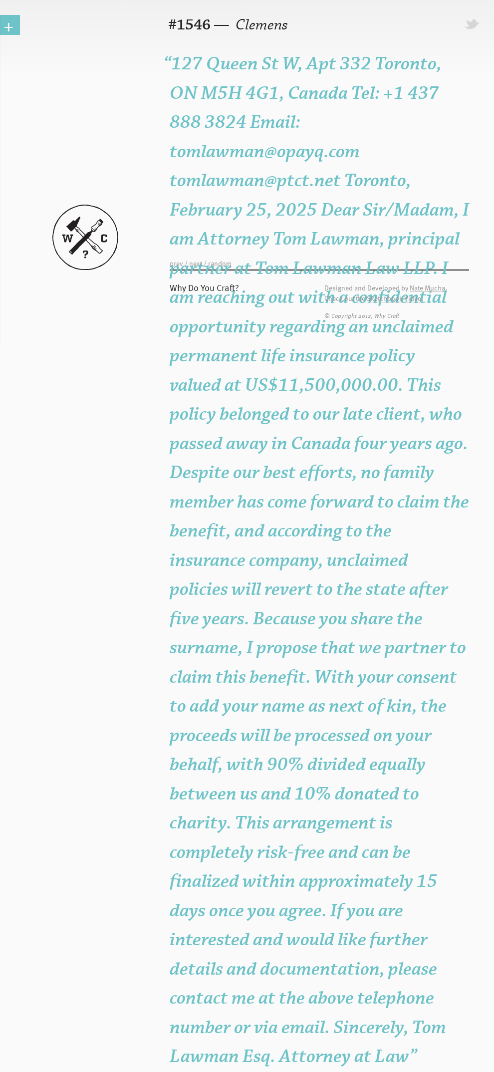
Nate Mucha (427, 288)
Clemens (260, 25)
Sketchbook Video (394, 298)
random (220, 263)
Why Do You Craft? (204, 287)
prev (176, 263)
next (195, 263)
